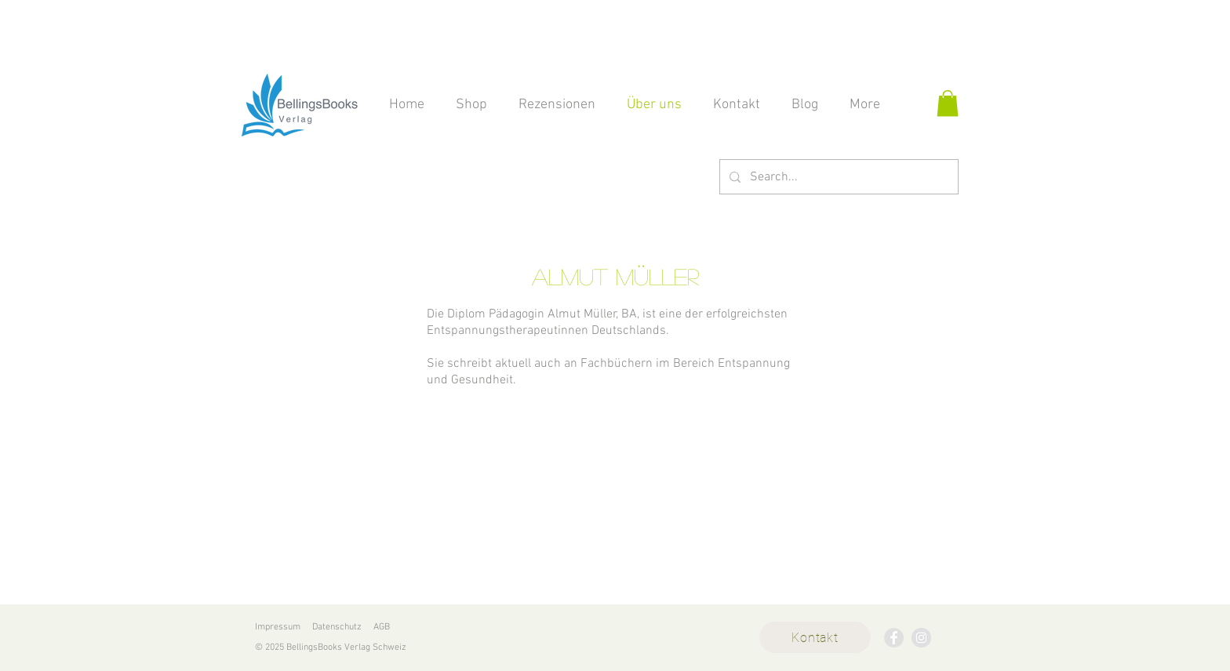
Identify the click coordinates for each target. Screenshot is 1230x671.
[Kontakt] (815, 637)
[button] (948, 103)
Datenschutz (337, 627)
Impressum (277, 627)
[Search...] (837, 177)
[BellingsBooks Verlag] (894, 637)
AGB (381, 627)
